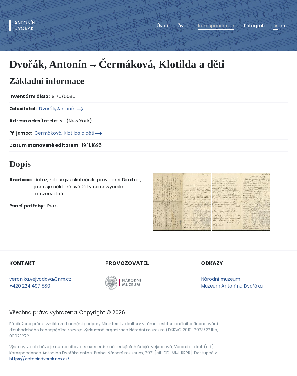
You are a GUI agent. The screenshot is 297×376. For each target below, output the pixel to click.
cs (275, 25)
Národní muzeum (220, 279)
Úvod (162, 25)
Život (183, 25)
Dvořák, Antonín (61, 108)
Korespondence (216, 25)
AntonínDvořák (24, 25)
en (284, 25)
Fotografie (255, 25)
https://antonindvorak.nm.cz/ (39, 359)
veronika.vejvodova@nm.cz (40, 279)
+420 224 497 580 (29, 286)
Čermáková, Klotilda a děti (68, 133)
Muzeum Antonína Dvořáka (232, 286)
